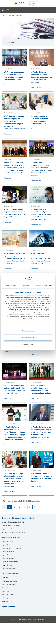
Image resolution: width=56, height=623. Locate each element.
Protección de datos (8, 588)
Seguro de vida (7, 565)
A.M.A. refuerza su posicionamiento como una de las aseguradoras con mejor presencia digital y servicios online (41, 258)
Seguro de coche (7, 541)
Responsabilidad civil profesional (13, 522)
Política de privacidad (9, 584)
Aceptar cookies (28, 331)
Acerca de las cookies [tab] (44, 285)
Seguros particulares (11, 537)
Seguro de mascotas (8, 568)
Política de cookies (8, 594)
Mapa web (5, 601)
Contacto (5, 578)
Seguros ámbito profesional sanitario (18, 518)
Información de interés (9, 581)
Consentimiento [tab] (10, 285)
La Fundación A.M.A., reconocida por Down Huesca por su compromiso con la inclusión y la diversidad (41, 77)
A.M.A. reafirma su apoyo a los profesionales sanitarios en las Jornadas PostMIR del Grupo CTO (14, 213)
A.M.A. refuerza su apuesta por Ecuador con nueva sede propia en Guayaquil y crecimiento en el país (14, 76)
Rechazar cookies (28, 344)
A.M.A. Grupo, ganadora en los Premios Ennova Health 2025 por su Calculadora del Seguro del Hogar (14, 389)
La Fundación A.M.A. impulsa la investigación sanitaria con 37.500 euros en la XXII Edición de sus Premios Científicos (41, 214)
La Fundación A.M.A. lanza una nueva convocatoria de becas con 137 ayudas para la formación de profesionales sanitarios (41, 432)
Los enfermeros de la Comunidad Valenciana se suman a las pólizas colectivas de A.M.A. (40, 120)
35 (30, 506)
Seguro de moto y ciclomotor (11, 548)
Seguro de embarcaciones (10, 562)
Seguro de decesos (8, 551)
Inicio (3, 15)
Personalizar (28, 338)
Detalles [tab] (26, 285)
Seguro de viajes (7, 555)
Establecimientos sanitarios (11, 525)
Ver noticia (9, 85)
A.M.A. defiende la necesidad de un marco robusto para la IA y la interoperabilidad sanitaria (41, 389)
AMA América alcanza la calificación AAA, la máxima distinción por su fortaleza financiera (41, 477)
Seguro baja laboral (8, 529)
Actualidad (10, 15)
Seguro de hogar (7, 545)
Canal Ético (5, 591)
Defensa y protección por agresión (13, 532)
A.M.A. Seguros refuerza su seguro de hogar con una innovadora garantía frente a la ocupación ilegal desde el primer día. (14, 258)
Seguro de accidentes (9, 558)
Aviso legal (5, 598)
